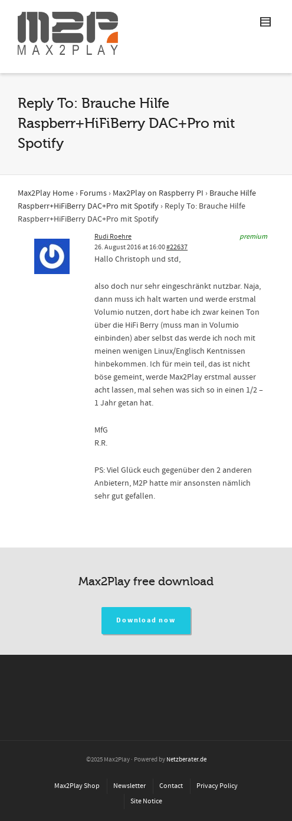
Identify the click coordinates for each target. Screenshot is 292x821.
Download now (146, 620)
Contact (171, 786)
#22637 (177, 247)
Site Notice (146, 801)
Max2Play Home (46, 193)
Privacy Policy (217, 786)
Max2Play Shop (77, 786)
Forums (93, 193)
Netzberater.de (186, 760)
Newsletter (129, 786)
